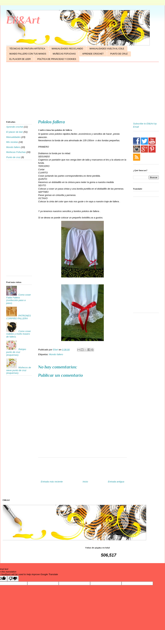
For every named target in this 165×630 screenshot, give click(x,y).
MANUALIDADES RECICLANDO (67, 48)
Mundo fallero (56, 354)
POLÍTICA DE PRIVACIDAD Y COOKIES (56, 59)
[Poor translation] (13, 579)
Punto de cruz (13, 157)
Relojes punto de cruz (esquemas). (16, 352)
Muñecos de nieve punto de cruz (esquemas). (18, 370)
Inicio (85, 481)
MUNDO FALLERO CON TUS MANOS (27, 54)
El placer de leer (14, 132)
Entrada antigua (116, 481)
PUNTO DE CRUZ (119, 54)
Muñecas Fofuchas (16, 152)
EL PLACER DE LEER (20, 59)
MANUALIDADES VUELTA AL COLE (107, 48)
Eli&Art (23, 20)
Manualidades (13, 137)
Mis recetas (12, 142)
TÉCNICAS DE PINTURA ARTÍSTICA (27, 48)
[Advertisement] (82, 92)
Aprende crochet (14, 126)
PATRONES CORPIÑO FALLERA (18, 317)
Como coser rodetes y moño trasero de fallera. (18, 334)
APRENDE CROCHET (93, 54)
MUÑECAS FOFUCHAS (64, 54)
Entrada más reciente (52, 481)
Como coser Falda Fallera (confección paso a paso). (18, 298)
